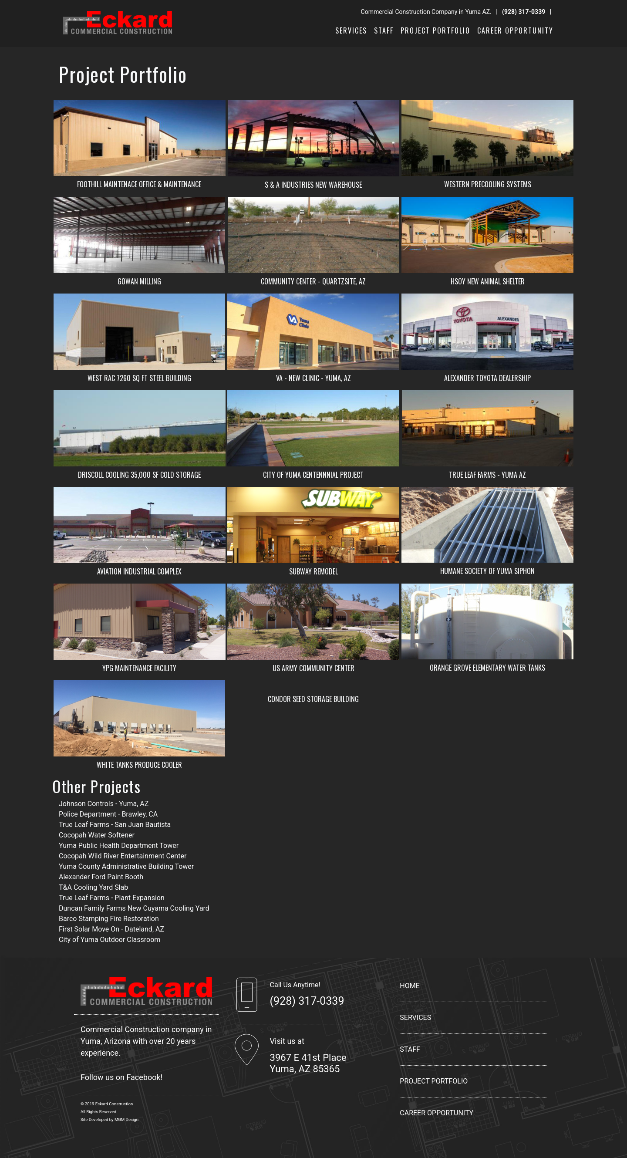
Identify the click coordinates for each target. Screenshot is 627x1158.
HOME (409, 986)
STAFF (384, 30)
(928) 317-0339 (523, 11)
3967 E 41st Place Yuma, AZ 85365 (308, 1063)
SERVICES (351, 30)
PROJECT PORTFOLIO (435, 30)
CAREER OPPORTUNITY (515, 30)
